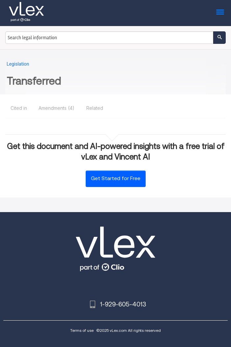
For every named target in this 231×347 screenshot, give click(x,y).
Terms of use (82, 330)
